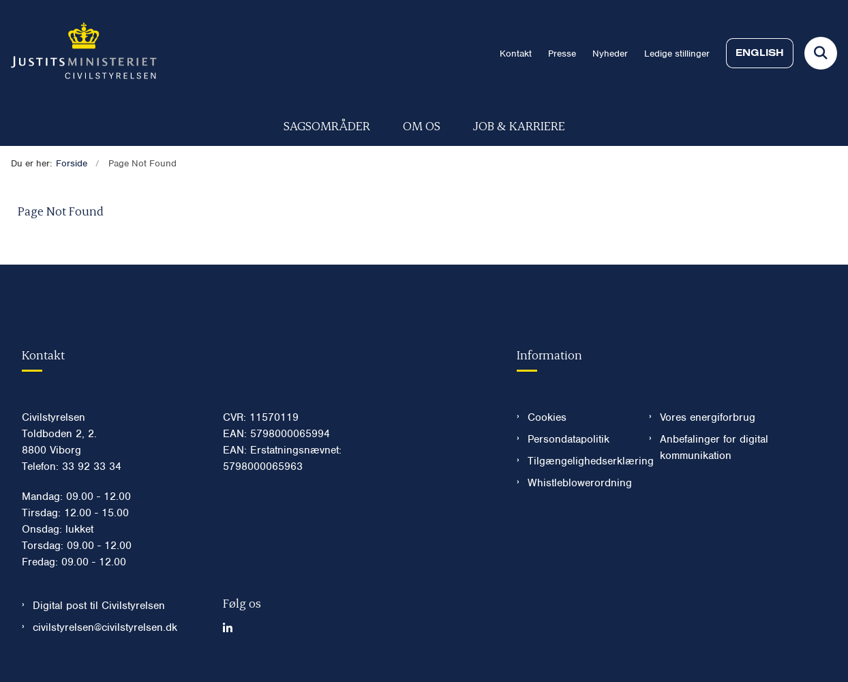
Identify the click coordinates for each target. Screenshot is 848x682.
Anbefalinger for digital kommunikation (714, 447)
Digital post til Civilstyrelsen (99, 605)
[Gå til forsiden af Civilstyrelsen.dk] (78, 53)
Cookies (547, 417)
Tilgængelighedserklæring (578, 461)
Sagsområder (327, 125)
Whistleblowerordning (578, 483)
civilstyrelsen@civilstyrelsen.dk (105, 627)
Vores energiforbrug (707, 417)
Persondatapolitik (568, 439)
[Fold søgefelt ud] (820, 53)
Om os (421, 125)
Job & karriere (519, 125)
